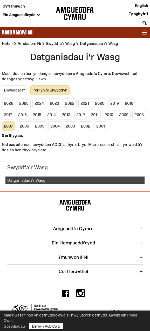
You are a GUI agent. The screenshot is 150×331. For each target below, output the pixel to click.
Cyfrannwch (14, 6)
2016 (22, 114)
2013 (66, 114)
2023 (54, 103)
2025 (24, 103)
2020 (99, 103)
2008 (139, 114)
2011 (95, 114)
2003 (70, 126)
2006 (24, 126)
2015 (37, 114)
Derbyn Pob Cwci (46, 326)
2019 (114, 103)
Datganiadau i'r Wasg (26, 180)
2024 (39, 103)
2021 (84, 103)
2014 (51, 114)
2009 (123, 114)
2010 (109, 114)
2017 (8, 114)
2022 (69, 103)
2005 (39, 126)
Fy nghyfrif (138, 14)
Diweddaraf (14, 90)
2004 (55, 126)
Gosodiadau (14, 326)
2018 (129, 103)
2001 (100, 126)
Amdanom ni (17, 32)
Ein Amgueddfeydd (21, 15)
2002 (85, 126)
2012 (80, 114)
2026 (8, 103)
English (141, 5)
